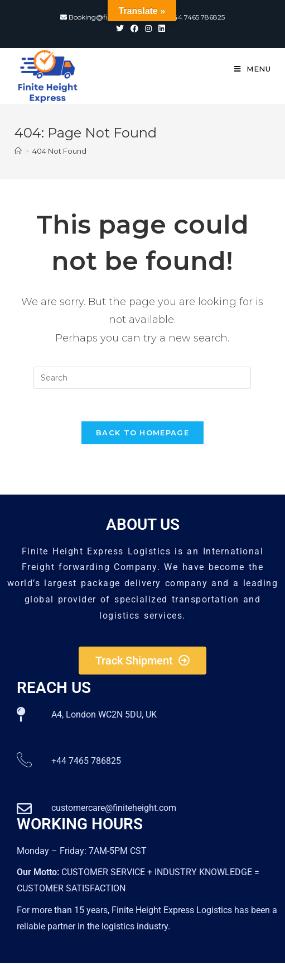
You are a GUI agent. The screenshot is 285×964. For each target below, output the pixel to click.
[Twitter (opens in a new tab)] (121, 28)
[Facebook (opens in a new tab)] (134, 28)
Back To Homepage (142, 433)
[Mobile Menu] (252, 68)
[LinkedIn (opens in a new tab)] (161, 28)
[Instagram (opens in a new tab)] (148, 28)
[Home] (18, 150)
